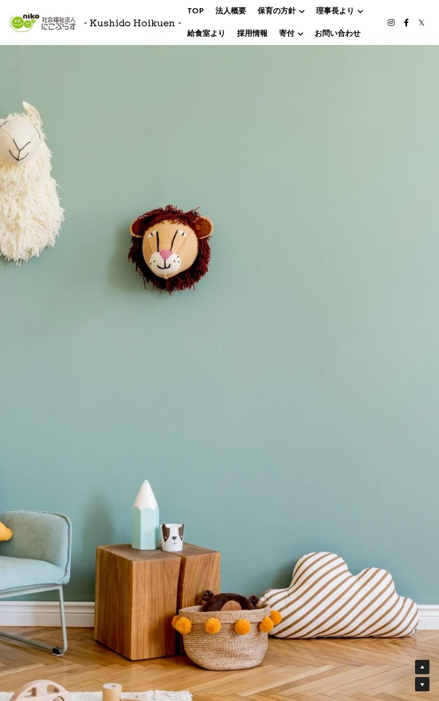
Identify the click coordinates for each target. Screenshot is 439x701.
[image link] (43, 22)
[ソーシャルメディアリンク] (391, 22)
